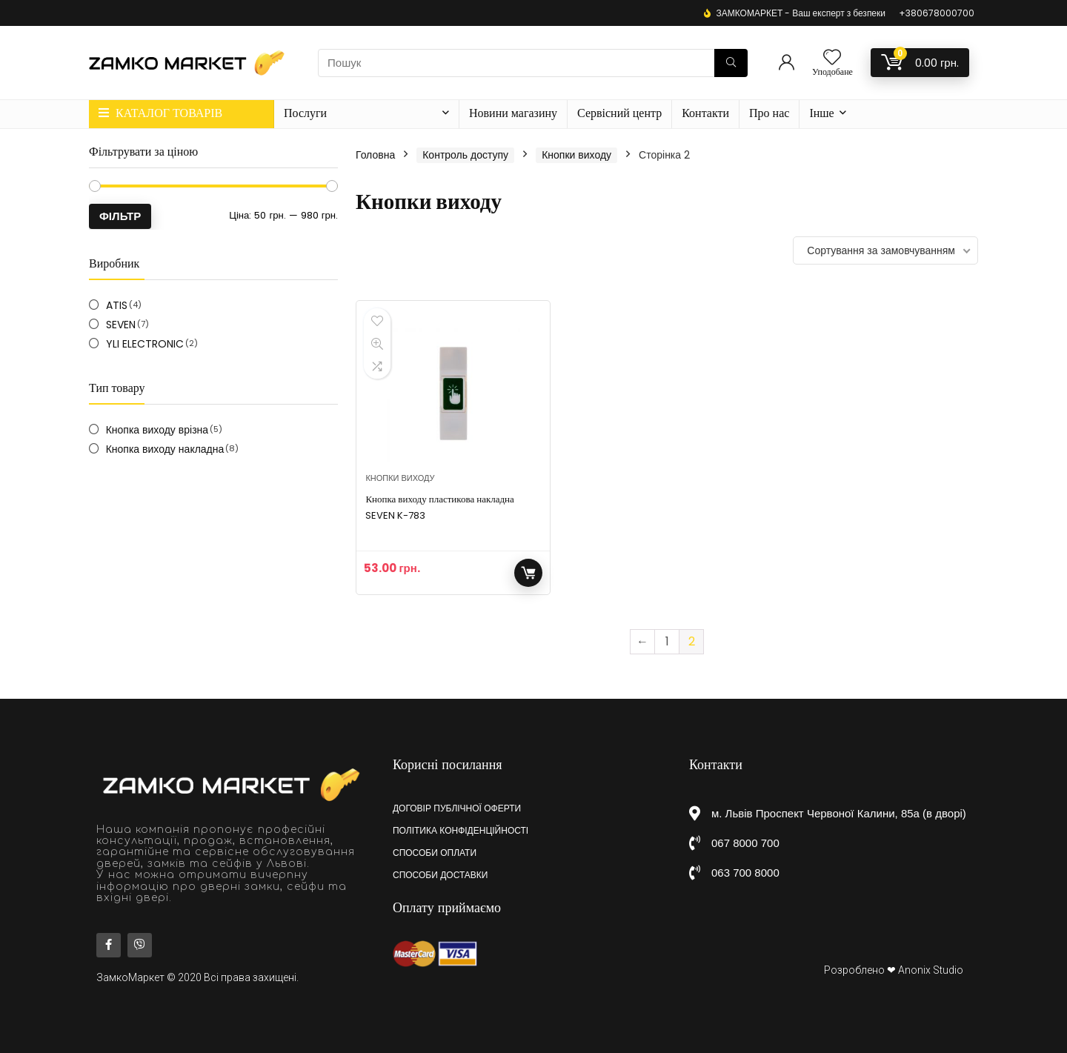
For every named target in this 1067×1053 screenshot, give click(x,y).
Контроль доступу (465, 154)
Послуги (305, 113)
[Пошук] (731, 63)
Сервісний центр (619, 113)
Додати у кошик (528, 573)
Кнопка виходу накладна (165, 449)
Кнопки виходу (576, 154)
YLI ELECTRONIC (145, 343)
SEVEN (121, 324)
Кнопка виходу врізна (157, 429)
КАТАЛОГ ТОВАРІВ (160, 113)
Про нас (769, 113)
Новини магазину (513, 113)
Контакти (705, 113)
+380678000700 (936, 13)
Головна (375, 154)
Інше (821, 113)
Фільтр (120, 216)
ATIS (116, 305)
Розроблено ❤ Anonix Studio (893, 970)
